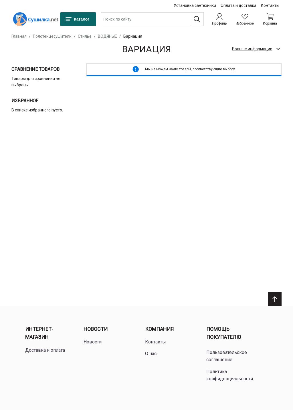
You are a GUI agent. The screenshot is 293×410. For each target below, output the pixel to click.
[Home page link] (35, 19)
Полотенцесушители (52, 36)
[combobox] (152, 19)
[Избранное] (244, 19)
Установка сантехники (195, 5)
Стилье (85, 36)
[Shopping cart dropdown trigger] (270, 19)
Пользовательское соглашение (226, 356)
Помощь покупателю (223, 333)
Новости (96, 329)
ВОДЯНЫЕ (107, 36)
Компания (159, 329)
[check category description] (256, 49)
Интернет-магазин (39, 333)
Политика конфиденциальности (229, 375)
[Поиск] (197, 19)
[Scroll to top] (275, 299)
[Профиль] (219, 19)
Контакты (270, 5)
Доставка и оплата (45, 350)
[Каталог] (78, 19)
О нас (151, 353)
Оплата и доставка (238, 5)
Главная (19, 36)
